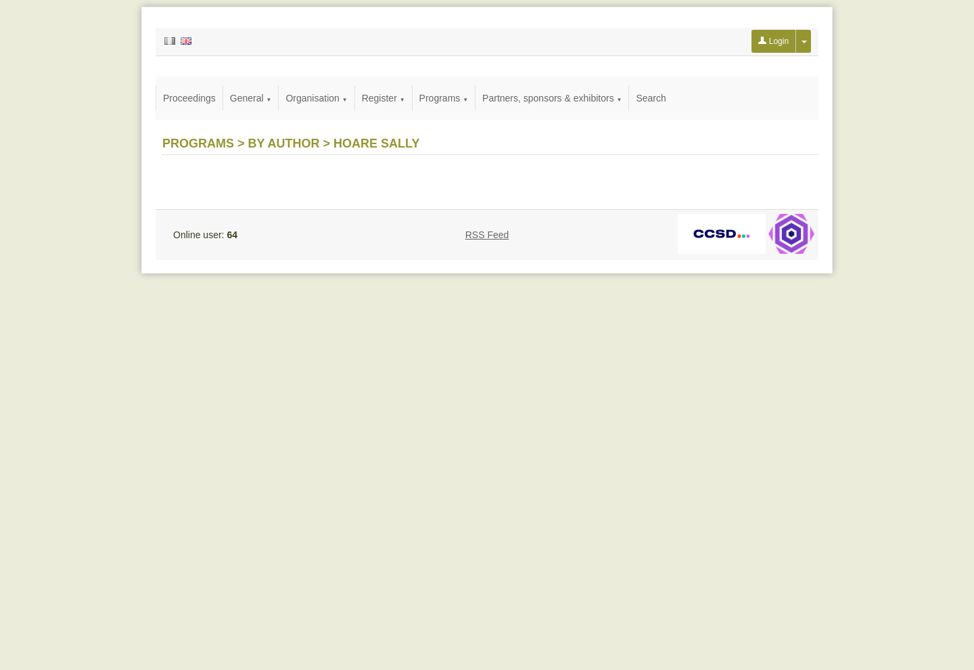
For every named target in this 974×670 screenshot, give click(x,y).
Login (773, 41)
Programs (444, 98)
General (251, 98)
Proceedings (189, 98)
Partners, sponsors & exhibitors (552, 98)
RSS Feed (487, 234)
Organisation (316, 98)
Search (651, 98)
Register (383, 98)
